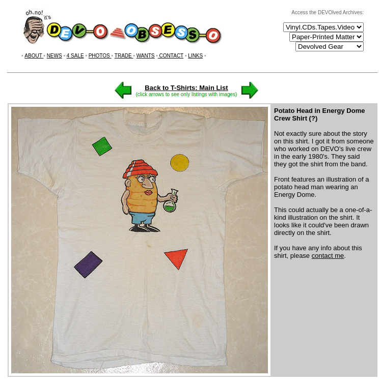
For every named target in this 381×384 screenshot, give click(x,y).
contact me (328, 255)
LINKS (195, 55)
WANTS (146, 55)
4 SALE (75, 55)
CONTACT (170, 55)
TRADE (124, 55)
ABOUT (33, 55)
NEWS (54, 55)
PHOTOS (100, 55)
